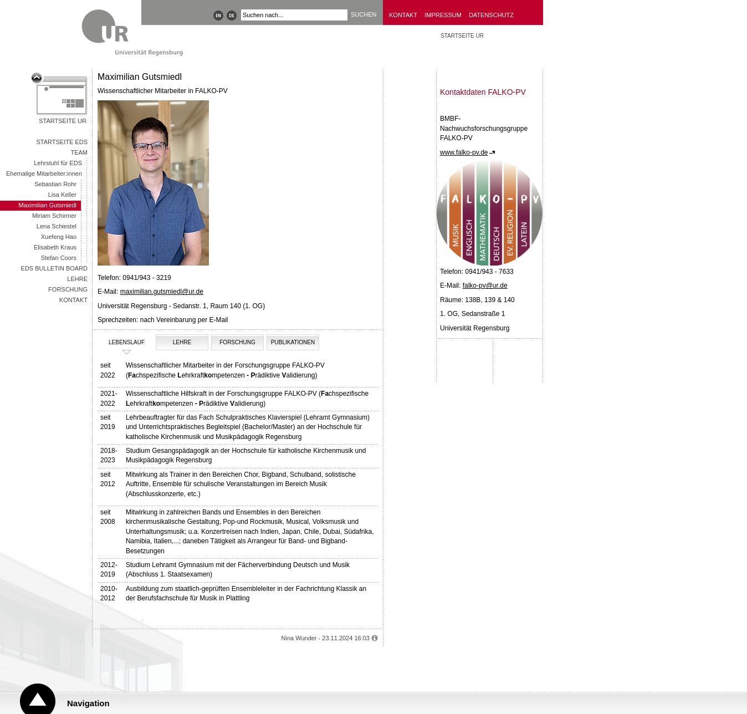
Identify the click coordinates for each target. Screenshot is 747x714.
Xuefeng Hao (58, 236)
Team (79, 152)
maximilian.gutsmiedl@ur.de (161, 291)
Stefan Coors (58, 257)
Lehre (77, 279)
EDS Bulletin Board (54, 268)
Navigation (88, 703)
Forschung (68, 289)
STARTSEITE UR (462, 36)
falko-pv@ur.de (485, 285)
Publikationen (293, 342)
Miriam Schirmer (54, 215)
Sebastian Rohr (55, 184)
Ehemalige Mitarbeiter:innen (44, 173)
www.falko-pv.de (464, 152)
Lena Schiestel (56, 226)
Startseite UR (62, 121)
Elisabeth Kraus (55, 247)
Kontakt (403, 15)
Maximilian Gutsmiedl (47, 205)
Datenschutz (491, 15)
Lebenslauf (122, 342)
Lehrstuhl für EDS (58, 163)
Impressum (443, 15)
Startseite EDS (62, 142)
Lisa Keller (62, 194)
